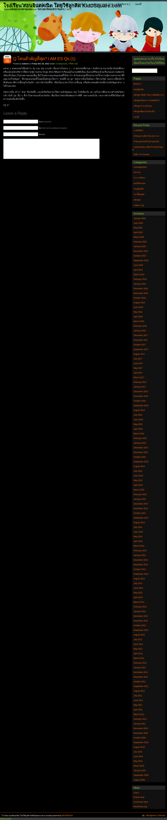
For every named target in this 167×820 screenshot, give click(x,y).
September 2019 (141, 260)
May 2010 (138, 761)
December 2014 (141, 504)
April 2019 (138, 270)
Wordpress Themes (155, 815)
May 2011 (138, 705)
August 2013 (139, 579)
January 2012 (140, 667)
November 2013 (141, 564)
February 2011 (140, 719)
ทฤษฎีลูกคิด (43, 4)
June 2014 (138, 532)
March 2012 (139, 658)
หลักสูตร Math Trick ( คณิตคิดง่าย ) (111, 4)
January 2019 (140, 284)
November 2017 (141, 340)
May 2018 (138, 312)
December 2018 (141, 288)
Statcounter (5, 818)
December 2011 (141, 672)
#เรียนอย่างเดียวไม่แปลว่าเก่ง (146, 136)
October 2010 (140, 738)
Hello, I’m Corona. (142, 154)
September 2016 (141, 405)
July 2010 (138, 752)
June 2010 (138, 756)
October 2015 (140, 457)
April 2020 (138, 232)
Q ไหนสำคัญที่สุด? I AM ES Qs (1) (44, 58)
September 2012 (141, 630)
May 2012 (138, 649)
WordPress (67, 815)
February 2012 (140, 663)
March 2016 (139, 433)
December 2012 (141, 616)
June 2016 (138, 419)
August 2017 (139, 354)
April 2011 (138, 710)
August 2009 (139, 780)
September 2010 (141, 742)
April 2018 (138, 317)
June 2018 (138, 307)
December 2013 (141, 560)
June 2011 (138, 700)
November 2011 (141, 677)
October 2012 (140, 625)
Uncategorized (61, 64)
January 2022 (140, 218)
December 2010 (141, 728)
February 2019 (140, 279)
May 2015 (138, 480)
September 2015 (141, 462)
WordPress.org (140, 806)
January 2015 (140, 499)
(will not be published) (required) (53, 128)
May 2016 (138, 424)
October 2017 (140, 345)
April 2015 (138, 485)
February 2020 (140, 242)
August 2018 (139, 302)
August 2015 (139, 466)
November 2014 (141, 508)
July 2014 (138, 527)
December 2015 (141, 448)
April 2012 (138, 653)
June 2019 (138, 265)
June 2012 (138, 644)
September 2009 (141, 775)
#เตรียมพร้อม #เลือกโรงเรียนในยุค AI (147, 148)
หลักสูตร (137, 200)
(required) (45, 122)
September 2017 (141, 349)
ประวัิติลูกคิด (139, 194)
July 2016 (138, 415)
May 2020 (138, 228)
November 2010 (141, 733)
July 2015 (138, 471)
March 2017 (139, 377)
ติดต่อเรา (27, 4)
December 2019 (141, 251)
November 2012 (141, 621)
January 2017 (140, 387)
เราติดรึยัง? (138, 130)
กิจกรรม (137, 172)
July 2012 (138, 639)
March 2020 (139, 237)
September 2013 (141, 574)
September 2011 (141, 686)
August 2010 (139, 747)
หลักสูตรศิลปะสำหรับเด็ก (51, 9)
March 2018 (139, 321)
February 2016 (140, 438)
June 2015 (138, 476)
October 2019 (140, 256)
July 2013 (138, 583)
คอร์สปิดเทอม (139, 183)
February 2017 (140, 382)
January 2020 (140, 246)
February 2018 (140, 326)
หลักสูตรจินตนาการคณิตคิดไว (70, 4)
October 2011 (140, 681)
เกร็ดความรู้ (72, 64)
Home (13, 3)
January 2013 (140, 611)
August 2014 (139, 522)
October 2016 (140, 401)
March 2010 (139, 766)
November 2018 (141, 293)
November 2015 (141, 452)
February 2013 (140, 607)
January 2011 (140, 724)
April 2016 (138, 429)
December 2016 (141, 391)
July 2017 (138, 359)
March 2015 (139, 490)
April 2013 (138, 597)
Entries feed (139, 797)
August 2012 (139, 635)
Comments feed (141, 802)
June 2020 (138, 223)
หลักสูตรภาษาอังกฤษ (21, 9)
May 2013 (138, 593)
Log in (136, 792)
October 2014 (140, 513)
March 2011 (139, 714)
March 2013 (139, 602)
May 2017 (138, 368)
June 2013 (138, 588)
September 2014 (141, 518)
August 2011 (139, 691)
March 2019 (139, 274)
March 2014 (139, 546)
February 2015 (140, 494)
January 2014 (140, 555)
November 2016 (141, 396)
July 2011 (138, 696)
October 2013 (140, 569)
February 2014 (140, 550)
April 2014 (138, 541)
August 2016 (139, 410)
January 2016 (140, 443)
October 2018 (140, 298)
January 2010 (140, 770)
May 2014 (138, 536)
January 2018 (140, 331)
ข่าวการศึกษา (140, 178)
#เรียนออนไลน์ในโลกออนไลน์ (146, 141)
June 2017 (138, 363)
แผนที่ (138, 4)
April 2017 (138, 373)
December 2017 (141, 335)
